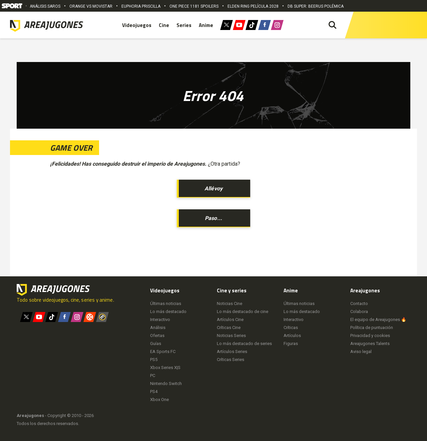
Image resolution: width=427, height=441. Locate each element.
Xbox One (159, 399)
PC (152, 375)
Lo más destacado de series (244, 343)
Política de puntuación (371, 327)
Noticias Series (231, 335)
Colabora (359, 311)
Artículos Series (232, 351)
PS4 (153, 391)
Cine (164, 25)
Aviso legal (361, 351)
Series (183, 25)
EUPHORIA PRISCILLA (140, 6)
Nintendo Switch (166, 383)
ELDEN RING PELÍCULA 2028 (253, 6)
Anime (206, 25)
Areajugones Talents (370, 343)
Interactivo (160, 319)
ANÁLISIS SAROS (45, 6)
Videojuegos (136, 25)
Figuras (291, 343)
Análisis (157, 327)
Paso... (213, 218)
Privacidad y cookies (370, 335)
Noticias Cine (229, 303)
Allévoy (213, 188)
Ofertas (157, 335)
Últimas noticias (165, 303)
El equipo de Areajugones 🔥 (378, 319)
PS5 (153, 359)
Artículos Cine (230, 319)
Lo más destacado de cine (242, 311)
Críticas (291, 327)
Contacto (359, 303)
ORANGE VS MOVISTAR (90, 6)
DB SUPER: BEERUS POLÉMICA (316, 6)
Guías (155, 343)
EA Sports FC (162, 351)
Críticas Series (230, 359)
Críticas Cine (229, 327)
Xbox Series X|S (165, 367)
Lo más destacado (168, 311)
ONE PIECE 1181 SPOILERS (194, 6)
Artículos (292, 335)
